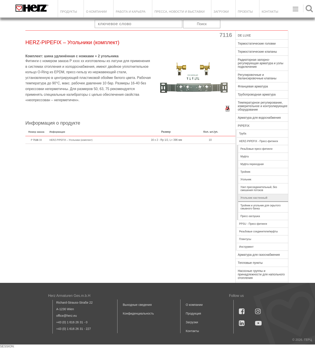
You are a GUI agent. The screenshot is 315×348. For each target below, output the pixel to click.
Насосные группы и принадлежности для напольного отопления (261, 274)
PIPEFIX (244, 125)
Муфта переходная (252, 164)
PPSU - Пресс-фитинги (253, 223)
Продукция (193, 313)
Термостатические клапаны (257, 51)
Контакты (270, 11)
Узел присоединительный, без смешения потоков (258, 189)
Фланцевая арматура (253, 86)
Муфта (244, 156)
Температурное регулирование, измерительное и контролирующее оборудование (262, 106)
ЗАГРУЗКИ (221, 11)
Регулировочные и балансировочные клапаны (257, 76)
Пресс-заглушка (250, 216)
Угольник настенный (253, 197)
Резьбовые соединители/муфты (258, 231)
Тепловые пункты (250, 262)
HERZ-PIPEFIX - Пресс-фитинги (258, 141)
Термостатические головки (257, 43)
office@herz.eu (66, 315)
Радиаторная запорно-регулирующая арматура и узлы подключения (260, 63)
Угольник (245, 179)
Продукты (68, 11)
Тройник (245, 171)
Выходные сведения (137, 304)
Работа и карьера (130, 11)
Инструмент (246, 246)
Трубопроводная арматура (257, 94)
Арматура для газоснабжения (259, 254)
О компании (96, 11)
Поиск (201, 24)
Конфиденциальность (138, 313)
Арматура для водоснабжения (259, 117)
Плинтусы (245, 239)
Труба (242, 133)
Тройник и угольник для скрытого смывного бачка (260, 207)
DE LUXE (244, 35)
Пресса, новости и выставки (179, 11)
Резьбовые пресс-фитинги (256, 148)
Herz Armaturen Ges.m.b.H (69, 296)
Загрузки (192, 322)
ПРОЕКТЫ (245, 11)
